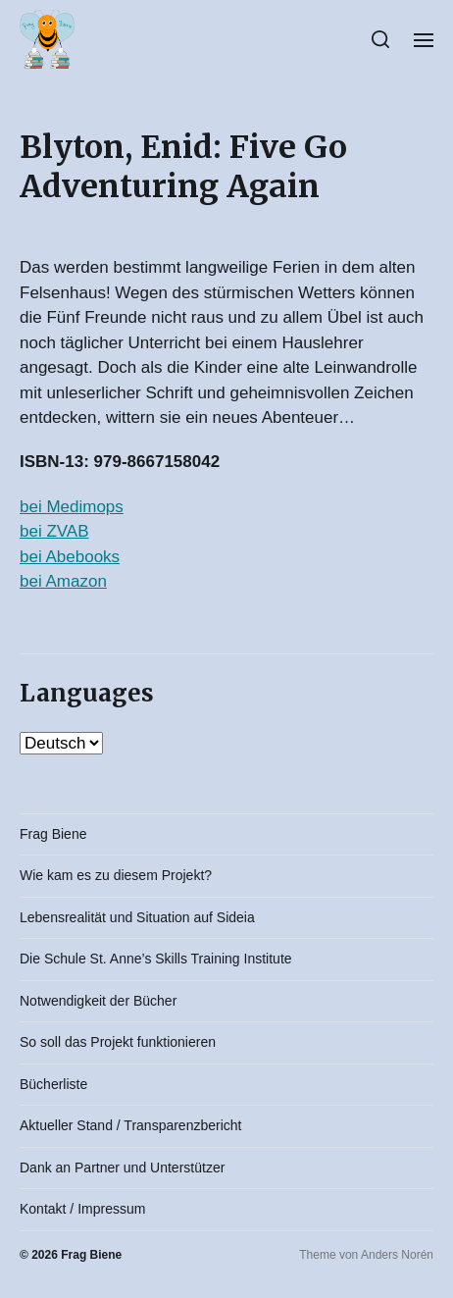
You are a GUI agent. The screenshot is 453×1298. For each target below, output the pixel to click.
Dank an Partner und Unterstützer (122, 1167)
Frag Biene (53, 834)
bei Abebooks (70, 556)
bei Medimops (72, 506)
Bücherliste (53, 1084)
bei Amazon (63, 581)
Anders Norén (397, 1255)
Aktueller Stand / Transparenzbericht (130, 1125)
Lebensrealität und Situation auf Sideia (137, 917)
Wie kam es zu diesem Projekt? (116, 875)
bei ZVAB (54, 531)
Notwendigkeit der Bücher (98, 1001)
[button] (381, 39)
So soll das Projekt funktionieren (118, 1042)
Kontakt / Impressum (82, 1209)
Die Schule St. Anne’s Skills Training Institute (156, 958)
